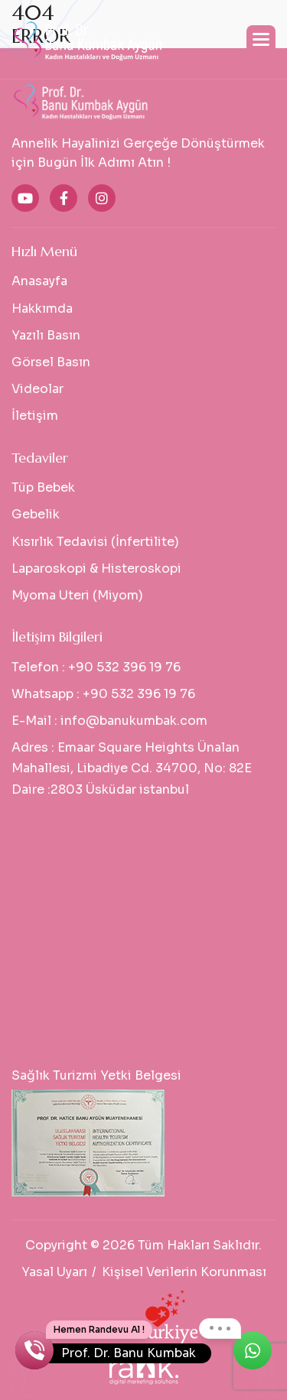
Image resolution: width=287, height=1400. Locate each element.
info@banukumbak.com (133, 721)
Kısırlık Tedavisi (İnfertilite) (95, 542)
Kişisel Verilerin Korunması (184, 1272)
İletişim (34, 416)
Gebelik (35, 514)
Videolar (37, 389)
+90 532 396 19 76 (124, 667)
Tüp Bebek (43, 487)
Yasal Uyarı (54, 1272)
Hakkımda (42, 308)
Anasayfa (39, 281)
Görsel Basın (50, 362)
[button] (261, 39)
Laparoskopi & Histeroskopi (96, 568)
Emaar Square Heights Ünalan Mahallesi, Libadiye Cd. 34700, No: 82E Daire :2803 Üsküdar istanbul (131, 768)
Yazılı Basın (45, 335)
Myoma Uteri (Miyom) (77, 595)
